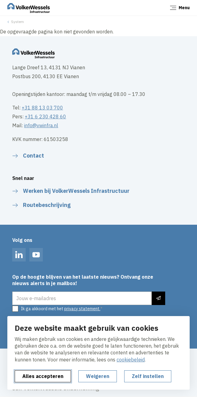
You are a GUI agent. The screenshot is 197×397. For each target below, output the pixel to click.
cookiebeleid (131, 360)
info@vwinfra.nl (41, 125)
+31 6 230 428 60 (45, 116)
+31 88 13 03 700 (42, 108)
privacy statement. (82, 308)
